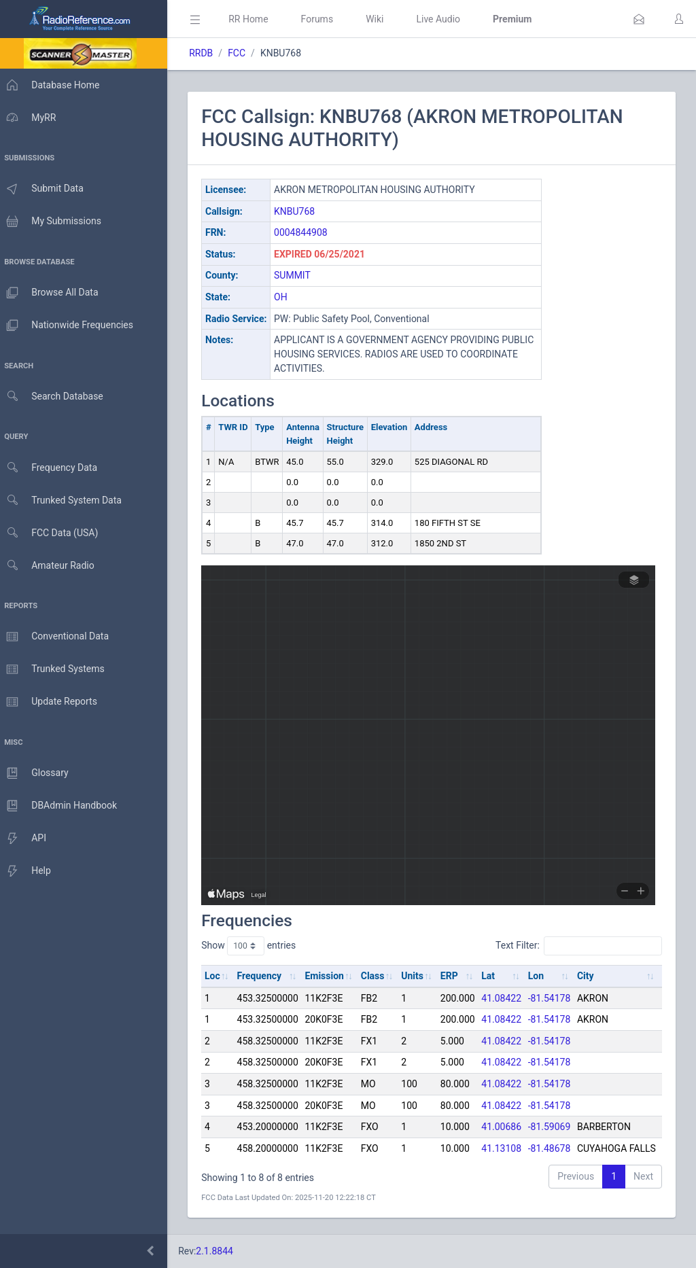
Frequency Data (52, 468)
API (26, 838)
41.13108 (508, 1148)
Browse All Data (52, 293)
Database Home (53, 85)
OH (287, 297)
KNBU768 (301, 211)
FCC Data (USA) (52, 533)
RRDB (208, 53)
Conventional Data (58, 637)
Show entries (255, 945)
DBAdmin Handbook (62, 806)
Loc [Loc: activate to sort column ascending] (219, 975)
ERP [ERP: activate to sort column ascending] (456, 975)
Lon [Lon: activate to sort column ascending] (543, 975)
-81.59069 (556, 1126)
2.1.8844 (221, 1251)
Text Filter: (578, 945)
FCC (243, 53)
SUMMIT (299, 275)
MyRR (31, 117)
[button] (639, 19)
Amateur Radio (50, 565)
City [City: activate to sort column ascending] (592, 975)
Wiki (381, 19)
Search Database (55, 396)
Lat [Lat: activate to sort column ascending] (495, 975)
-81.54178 (556, 998)
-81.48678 (556, 1148)
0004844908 (307, 232)
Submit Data (45, 189)
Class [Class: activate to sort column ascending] (380, 975)
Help (29, 871)
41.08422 (508, 998)
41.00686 (508, 1126)
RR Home (255, 19)
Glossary (37, 773)
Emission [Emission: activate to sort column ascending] (331, 975)
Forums (323, 19)
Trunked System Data (64, 500)
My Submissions (54, 221)
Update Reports (52, 702)
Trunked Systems (55, 669)
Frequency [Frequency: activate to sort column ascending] (265, 975)
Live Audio (445, 19)
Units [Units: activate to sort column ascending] (419, 975)
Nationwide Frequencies (70, 325)
